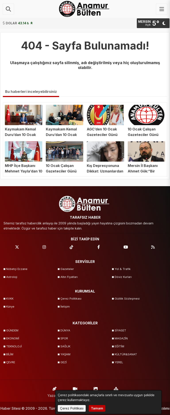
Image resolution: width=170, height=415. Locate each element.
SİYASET (120, 330)
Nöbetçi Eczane (16, 269)
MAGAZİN (121, 338)
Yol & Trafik (123, 269)
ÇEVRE (10, 362)
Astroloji (11, 277)
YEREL (119, 362)
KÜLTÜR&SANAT (126, 354)
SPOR (64, 338)
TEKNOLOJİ (14, 346)
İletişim (65, 306)
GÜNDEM (12, 330)
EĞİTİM (119, 346)
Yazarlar (54, 391)
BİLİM (9, 354)
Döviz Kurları (123, 277)
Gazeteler (67, 269)
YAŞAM (65, 354)
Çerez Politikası (70, 298)
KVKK (10, 298)
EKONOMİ (12, 338)
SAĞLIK (65, 346)
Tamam (97, 408)
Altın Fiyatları (69, 277)
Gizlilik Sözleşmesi (127, 298)
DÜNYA (65, 330)
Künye (10, 306)
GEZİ (63, 362)
